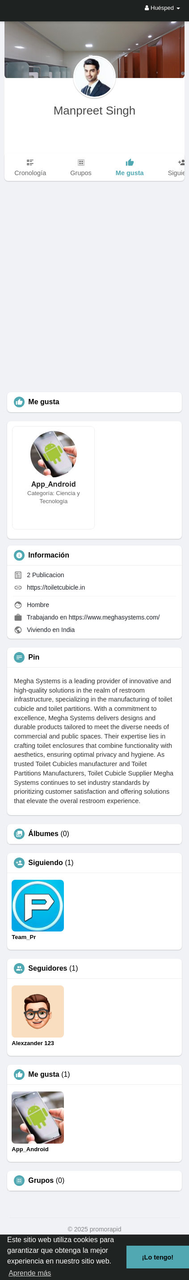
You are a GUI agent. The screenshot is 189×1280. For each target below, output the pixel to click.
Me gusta (43, 1074)
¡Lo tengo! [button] (157, 1257)
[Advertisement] (94, 293)
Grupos (41, 1180)
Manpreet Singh (95, 110)
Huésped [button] (162, 7)
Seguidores (47, 968)
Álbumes (43, 833)
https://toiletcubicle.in (56, 587)
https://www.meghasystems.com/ (114, 617)
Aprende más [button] (29, 1273)
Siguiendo (45, 862)
